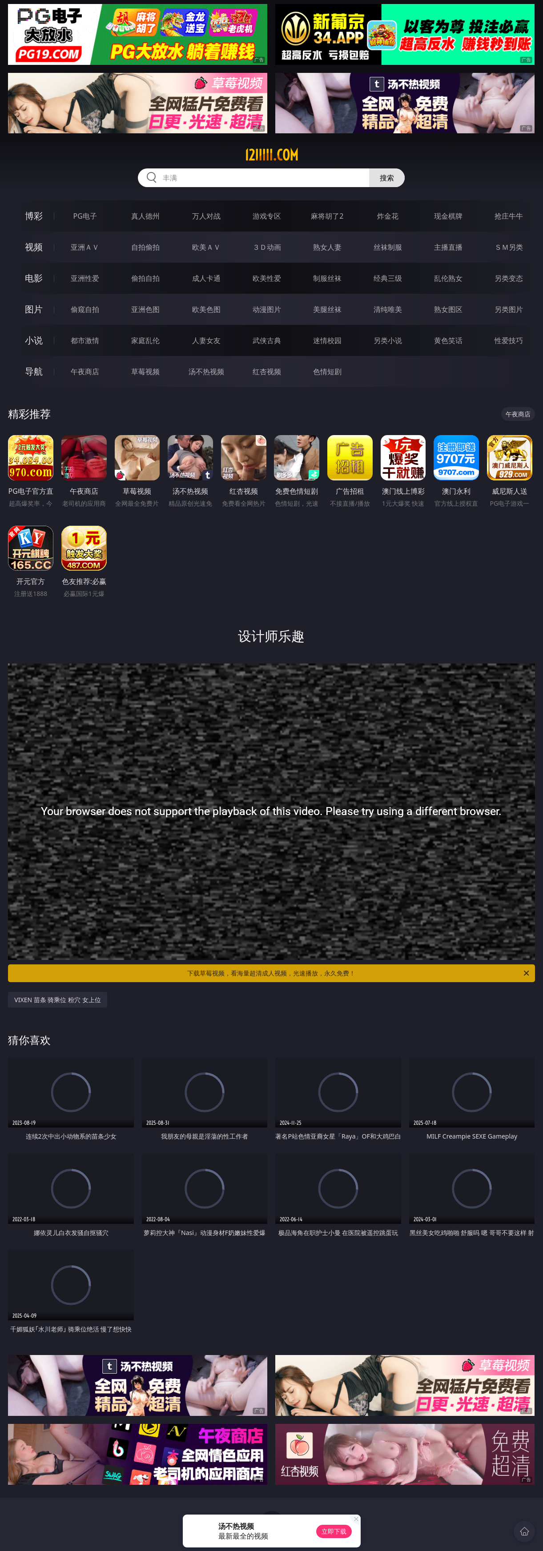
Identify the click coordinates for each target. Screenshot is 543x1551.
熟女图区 (448, 309)
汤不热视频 (206, 371)
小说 (34, 340)
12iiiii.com (271, 155)
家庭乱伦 (145, 340)
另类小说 (388, 340)
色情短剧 (327, 371)
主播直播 (448, 247)
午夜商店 (85, 371)
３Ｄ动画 (267, 247)
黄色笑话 (448, 340)
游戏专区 (267, 216)
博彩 (34, 216)
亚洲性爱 (85, 278)
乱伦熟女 (448, 278)
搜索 (387, 178)
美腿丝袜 (327, 309)
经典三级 (388, 278)
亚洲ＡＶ (85, 247)
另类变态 (509, 278)
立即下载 (334, 1531)
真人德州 (145, 216)
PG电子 (85, 216)
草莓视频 (145, 371)
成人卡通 (206, 278)
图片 (34, 309)
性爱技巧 (509, 340)
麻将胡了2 (327, 216)
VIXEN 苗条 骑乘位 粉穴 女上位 (57, 999)
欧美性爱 (267, 278)
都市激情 (85, 340)
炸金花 (387, 216)
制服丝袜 (327, 278)
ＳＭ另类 (509, 247)
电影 (34, 278)
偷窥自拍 (85, 309)
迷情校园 (327, 340)
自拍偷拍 (145, 247)
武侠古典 (267, 340)
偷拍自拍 (145, 278)
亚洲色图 (145, 309)
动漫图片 (267, 309)
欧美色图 (206, 309)
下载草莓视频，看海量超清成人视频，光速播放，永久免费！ (358, 973)
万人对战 (206, 216)
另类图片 (509, 309)
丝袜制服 (388, 247)
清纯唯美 (388, 309)
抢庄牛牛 (509, 216)
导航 (34, 371)
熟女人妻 (327, 247)
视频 (34, 247)
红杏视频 (267, 371)
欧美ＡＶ (206, 247)
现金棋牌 (448, 216)
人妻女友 (206, 340)
